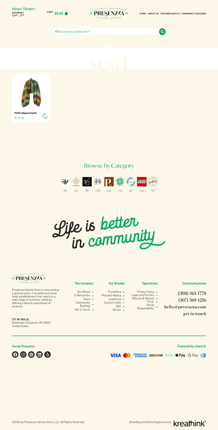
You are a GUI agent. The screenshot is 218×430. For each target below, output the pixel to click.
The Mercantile (170, 13)
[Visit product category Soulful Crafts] (98, 184)
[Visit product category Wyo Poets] (76, 184)
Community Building (193, 13)
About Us (153, 13)
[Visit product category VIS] (87, 184)
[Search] (162, 31)
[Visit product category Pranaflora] (120, 184)
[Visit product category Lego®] (142, 184)
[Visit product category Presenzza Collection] (109, 184)
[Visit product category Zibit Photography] (65, 184)
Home (143, 13)
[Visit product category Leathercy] (153, 184)
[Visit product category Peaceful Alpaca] (131, 184)
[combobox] (105, 31)
